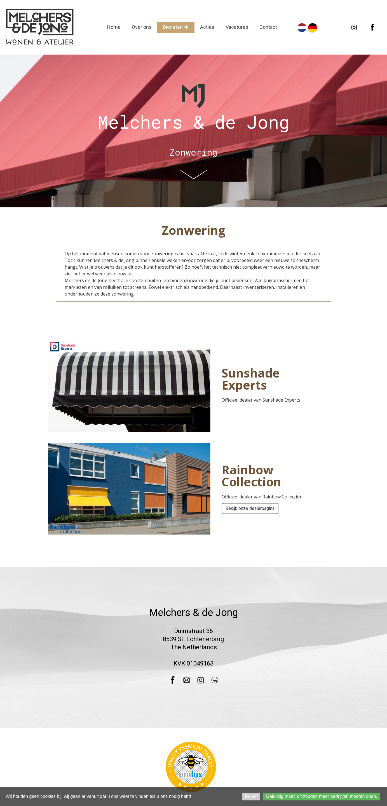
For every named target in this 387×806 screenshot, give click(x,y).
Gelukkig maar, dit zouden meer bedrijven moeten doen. (321, 796)
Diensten (176, 27)
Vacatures (237, 27)
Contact (268, 27)
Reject (251, 796)
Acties (207, 27)
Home (114, 27)
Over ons (142, 27)
